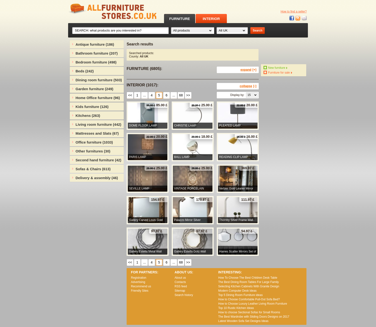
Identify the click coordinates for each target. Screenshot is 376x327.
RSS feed (298, 18)
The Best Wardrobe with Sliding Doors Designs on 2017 (253, 316)
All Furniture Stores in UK (101, 11)
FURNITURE (179, 19)
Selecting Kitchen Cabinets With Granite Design (248, 286)
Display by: (237, 95)
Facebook (291, 18)
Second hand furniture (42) (98, 160)
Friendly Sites (139, 290)
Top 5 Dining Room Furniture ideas (240, 295)
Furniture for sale (279, 72)
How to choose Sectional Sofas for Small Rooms (249, 312)
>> (188, 95)
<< (130, 95)
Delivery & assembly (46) (97, 178)
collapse (246, 86)
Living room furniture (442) (98, 124)
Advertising (138, 282)
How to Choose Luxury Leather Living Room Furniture (252, 303)
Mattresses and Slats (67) (97, 133)
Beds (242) (85, 71)
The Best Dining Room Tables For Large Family (248, 282)
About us (180, 277)
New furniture (276, 67)
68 (181, 95)
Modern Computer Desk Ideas (237, 290)
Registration (138, 277)
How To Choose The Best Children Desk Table (247, 277)
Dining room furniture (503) (99, 80)
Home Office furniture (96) (98, 98)
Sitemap (180, 290)
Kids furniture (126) (92, 107)
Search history (184, 295)
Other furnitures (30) (93, 151)
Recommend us (141, 286)
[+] (254, 69)
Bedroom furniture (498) (96, 62)
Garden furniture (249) (94, 89)
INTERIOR (211, 19)
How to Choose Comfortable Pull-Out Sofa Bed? (249, 299)
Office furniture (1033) (94, 142)
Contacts (180, 282)
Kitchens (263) (88, 115)
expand (246, 69)
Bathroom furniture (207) (97, 53)
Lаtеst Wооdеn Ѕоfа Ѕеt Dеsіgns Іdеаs (243, 321)
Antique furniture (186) (95, 44)
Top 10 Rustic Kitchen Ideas (236, 308)
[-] (254, 86)
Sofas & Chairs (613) (93, 169)
